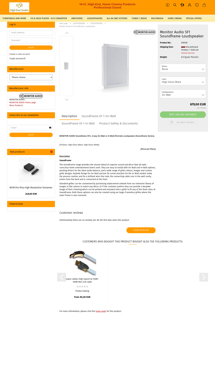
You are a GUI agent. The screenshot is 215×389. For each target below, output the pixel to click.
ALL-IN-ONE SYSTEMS (117, 18)
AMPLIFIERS (77, 18)
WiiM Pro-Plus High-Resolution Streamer (31, 187)
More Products (16, 105)
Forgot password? (17, 58)
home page (101, 311)
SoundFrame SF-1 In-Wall (78, 123)
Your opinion (141, 230)
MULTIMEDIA (157, 18)
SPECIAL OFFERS (194, 18)
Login (31, 48)
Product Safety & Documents (118, 123)
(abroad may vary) (187, 53)
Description (69, 116)
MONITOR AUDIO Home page (22, 102)
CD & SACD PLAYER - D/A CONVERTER (49, 18)
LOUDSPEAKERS (94, 18)
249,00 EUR (31, 193)
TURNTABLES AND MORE (14, 18)
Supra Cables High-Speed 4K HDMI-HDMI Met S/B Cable (82, 280)
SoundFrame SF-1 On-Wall (99, 116)
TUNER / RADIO (139, 18)
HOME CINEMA (175, 18)
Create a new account (19, 54)
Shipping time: (166, 47)
